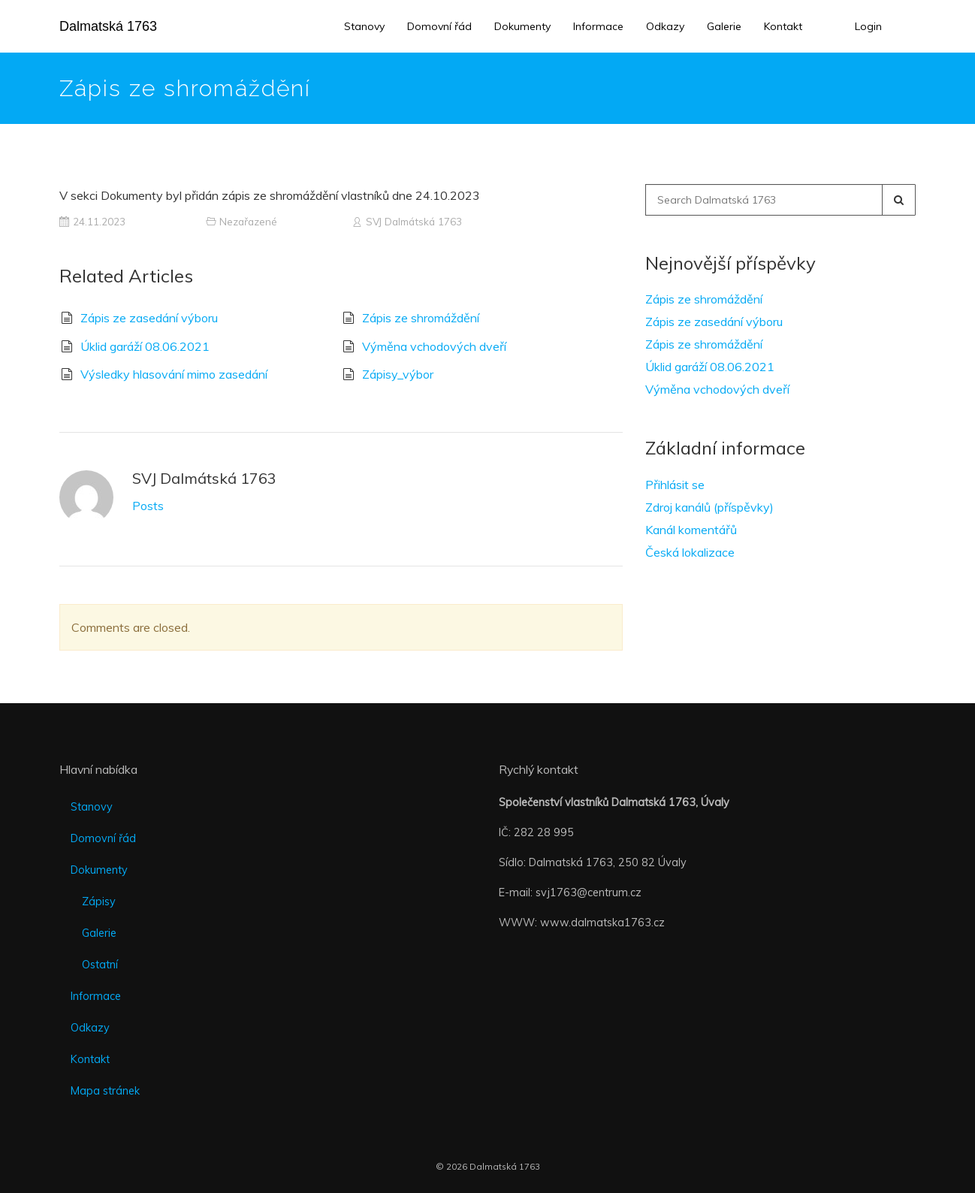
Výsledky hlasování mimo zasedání (173, 374)
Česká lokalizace (690, 552)
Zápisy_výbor (397, 374)
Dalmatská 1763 (108, 26)
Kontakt (783, 26)
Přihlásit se (675, 484)
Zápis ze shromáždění (420, 317)
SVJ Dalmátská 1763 (414, 221)
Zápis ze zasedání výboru (149, 317)
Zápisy (99, 901)
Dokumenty (522, 26)
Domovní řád (439, 26)
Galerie (724, 26)
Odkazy (665, 26)
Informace (598, 26)
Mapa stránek (105, 1091)
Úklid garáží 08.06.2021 (145, 346)
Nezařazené (248, 221)
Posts (148, 505)
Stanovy (364, 26)
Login (868, 26)
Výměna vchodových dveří (434, 346)
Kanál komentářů (691, 529)
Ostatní (100, 964)
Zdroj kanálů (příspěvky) (709, 507)
